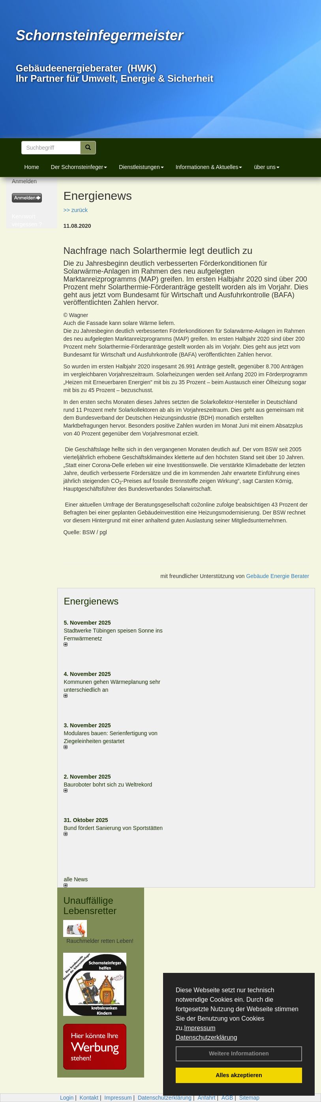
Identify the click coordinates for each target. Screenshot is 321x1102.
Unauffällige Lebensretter (89, 905)
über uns (266, 167)
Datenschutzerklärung (206, 1037)
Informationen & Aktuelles (209, 167)
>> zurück (75, 210)
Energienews (91, 601)
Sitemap (249, 1097)
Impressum (199, 1028)
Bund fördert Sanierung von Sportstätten (114, 828)
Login (66, 1097)
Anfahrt (206, 1097)
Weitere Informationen (239, 1053)
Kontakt (89, 1097)
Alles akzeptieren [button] (239, 1075)
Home (31, 167)
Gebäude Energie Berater (277, 576)
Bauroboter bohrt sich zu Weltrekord (108, 784)
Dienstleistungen (141, 167)
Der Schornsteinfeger (79, 167)
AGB (227, 1097)
